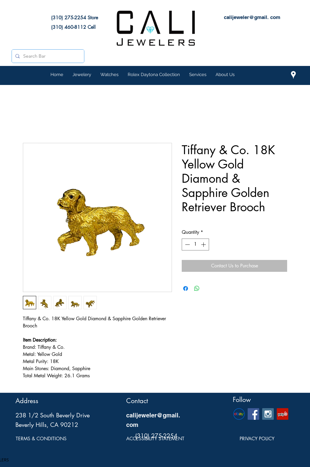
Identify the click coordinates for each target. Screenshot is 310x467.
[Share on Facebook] (185, 288)
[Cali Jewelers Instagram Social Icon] (268, 414)
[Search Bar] (47, 56)
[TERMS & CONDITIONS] (41, 439)
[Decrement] (187, 244)
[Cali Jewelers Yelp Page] (282, 414)
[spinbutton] (195, 244)
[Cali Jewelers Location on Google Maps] (293, 75)
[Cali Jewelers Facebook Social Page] (253, 414)
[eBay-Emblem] (239, 414)
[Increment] (204, 244)
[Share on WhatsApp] (196, 288)
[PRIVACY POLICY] (257, 439)
